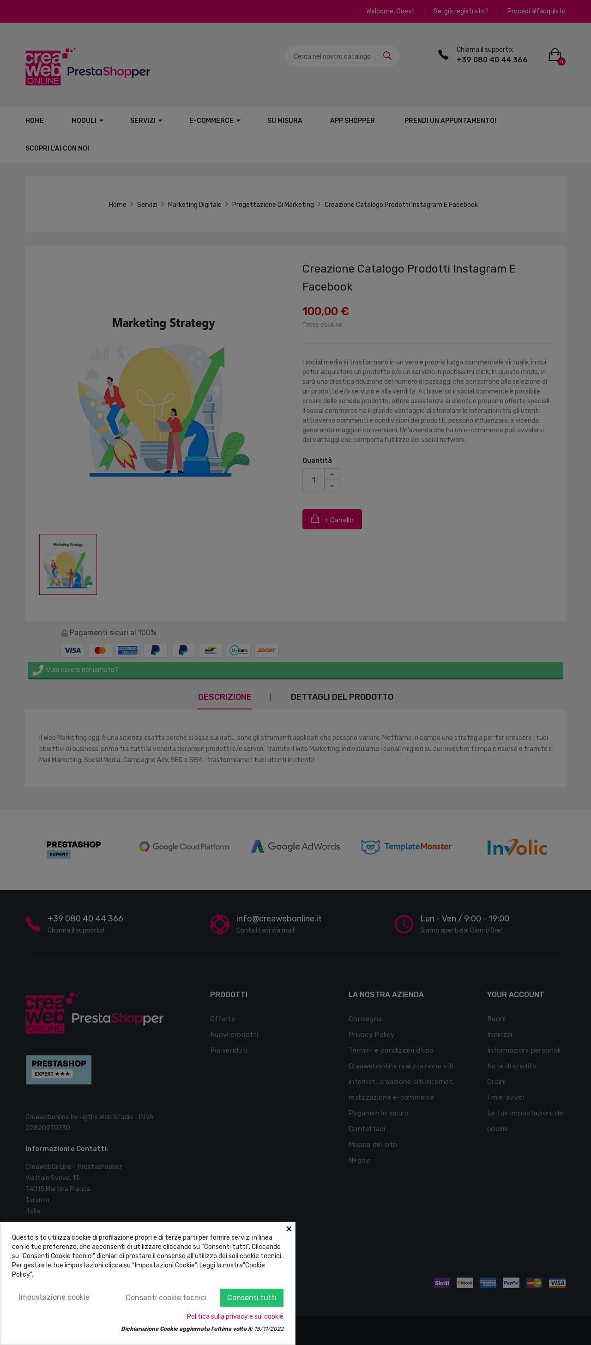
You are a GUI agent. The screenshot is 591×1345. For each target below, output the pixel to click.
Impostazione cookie (54, 1297)
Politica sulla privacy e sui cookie (235, 1317)
